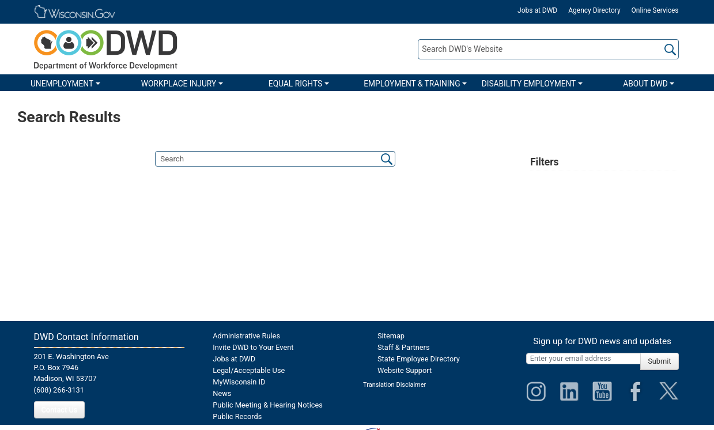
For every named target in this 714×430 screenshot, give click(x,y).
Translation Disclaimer (394, 384)
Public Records (237, 416)
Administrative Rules (246, 335)
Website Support (404, 370)
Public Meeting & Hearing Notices (268, 405)
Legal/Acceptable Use (249, 370)
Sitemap (391, 335)
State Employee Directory (418, 358)
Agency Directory (594, 10)
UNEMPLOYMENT (62, 83)
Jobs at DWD (537, 10)
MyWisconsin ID (239, 382)
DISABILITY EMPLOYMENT (529, 83)
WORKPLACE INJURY (179, 83)
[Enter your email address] (583, 358)
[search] (275, 159)
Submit (659, 361)
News (222, 393)
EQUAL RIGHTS (295, 83)
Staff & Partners (403, 347)
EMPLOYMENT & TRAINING (412, 83)
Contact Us (59, 409)
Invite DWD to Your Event (253, 347)
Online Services (655, 10)
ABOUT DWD (645, 83)
